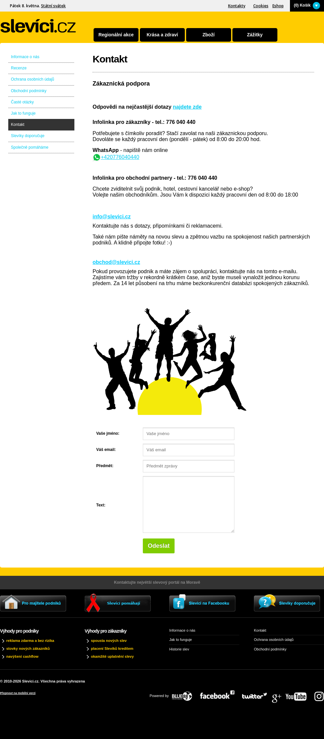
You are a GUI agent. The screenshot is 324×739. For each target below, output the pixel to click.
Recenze (18, 68)
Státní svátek (53, 6)
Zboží (209, 34)
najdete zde (187, 107)
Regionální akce (116, 34)
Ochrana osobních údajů (32, 79)
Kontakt (17, 124)
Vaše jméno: (107, 433)
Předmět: (104, 465)
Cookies (260, 6)
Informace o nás (25, 57)
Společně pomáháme (29, 147)
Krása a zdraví (162, 34)
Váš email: (106, 449)
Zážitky (255, 34)
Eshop (278, 6)
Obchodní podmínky (28, 91)
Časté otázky (22, 102)
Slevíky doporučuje (27, 135)
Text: (100, 505)
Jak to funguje (23, 113)
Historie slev (179, 649)
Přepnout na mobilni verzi (18, 693)
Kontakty (236, 6)
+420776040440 (116, 157)
